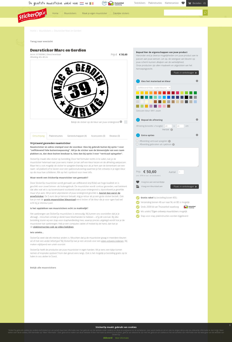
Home (55, 13)
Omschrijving (39, 135)
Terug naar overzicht (41, 41)
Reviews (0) (115, 135)
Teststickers (139, 2)
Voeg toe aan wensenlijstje (150, 182)
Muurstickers (70, 13)
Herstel (167, 129)
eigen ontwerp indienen (112, 241)
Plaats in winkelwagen (185, 72)
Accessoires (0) (98, 135)
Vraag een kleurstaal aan (149, 186)
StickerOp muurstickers (32, 15)
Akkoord (107, 337)
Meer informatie (122, 338)
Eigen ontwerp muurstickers (165, 211)
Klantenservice (172, 2)
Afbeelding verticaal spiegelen (155, 141)
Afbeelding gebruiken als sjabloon (157, 144)
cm (187, 126)
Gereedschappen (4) (77, 135)
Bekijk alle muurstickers (43, 267)
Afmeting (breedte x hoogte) (149, 126)
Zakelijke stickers (121, 13)
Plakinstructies (155, 2)
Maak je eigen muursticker (94, 13)
